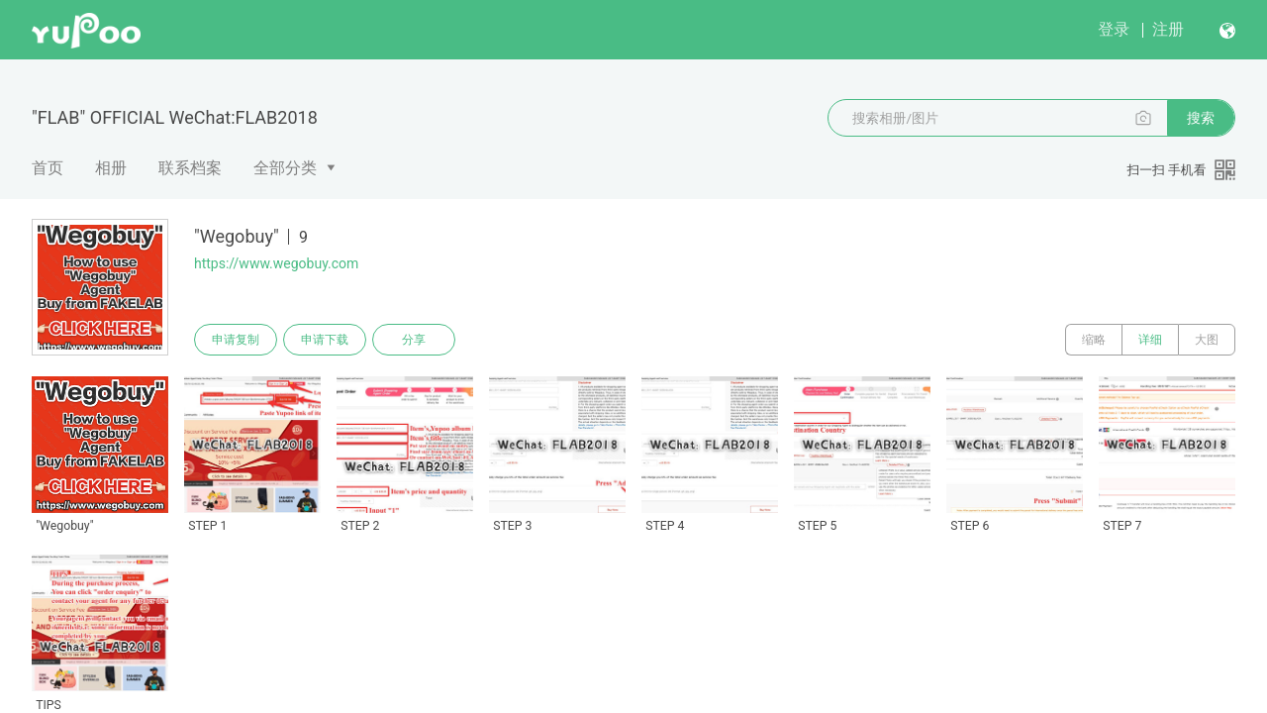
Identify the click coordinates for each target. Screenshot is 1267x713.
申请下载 (324, 340)
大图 (1206, 340)
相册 (111, 167)
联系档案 (190, 167)
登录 (1113, 29)
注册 (1168, 29)
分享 (414, 340)
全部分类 (285, 167)
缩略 (1094, 340)
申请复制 (235, 340)
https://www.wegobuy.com (276, 263)
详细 (1150, 340)
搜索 (1201, 118)
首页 (47, 167)
